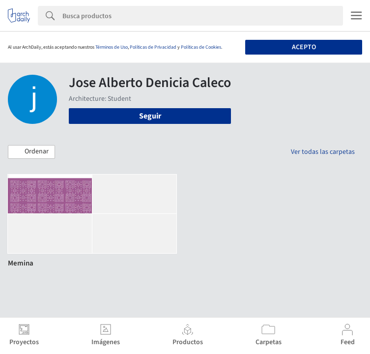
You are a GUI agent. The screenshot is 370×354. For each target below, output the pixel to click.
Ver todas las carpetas (323, 152)
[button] (31, 152)
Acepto (304, 47)
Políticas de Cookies (201, 47)
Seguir (150, 116)
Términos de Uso (111, 47)
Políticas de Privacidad (153, 47)
